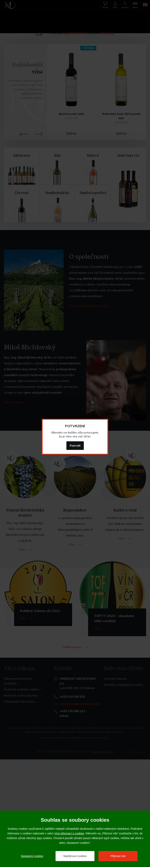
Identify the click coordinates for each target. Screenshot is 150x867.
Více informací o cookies (69, 833)
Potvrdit (75, 445)
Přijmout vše (117, 856)
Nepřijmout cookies (75, 856)
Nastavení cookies (32, 856)
